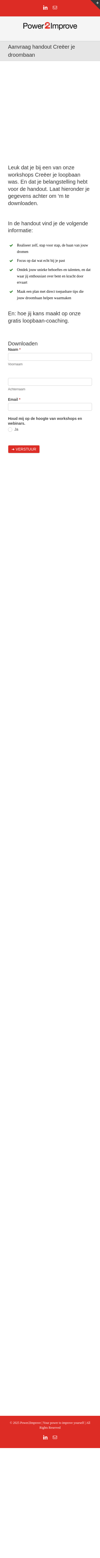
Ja (13, 429)
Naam (14, 349)
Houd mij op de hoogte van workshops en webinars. (45, 421)
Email (14, 399)
